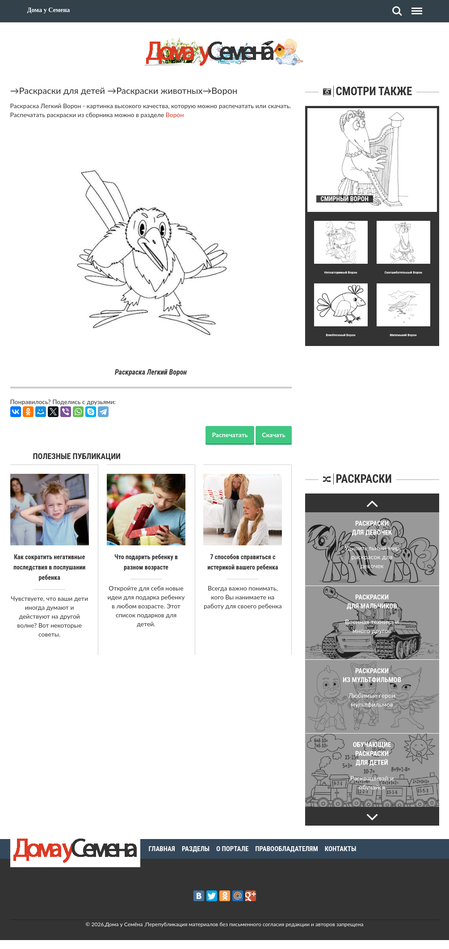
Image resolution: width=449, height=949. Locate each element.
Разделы (196, 849)
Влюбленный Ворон (340, 335)
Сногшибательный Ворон (403, 272)
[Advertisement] (372, 402)
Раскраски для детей (62, 90)
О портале (232, 849)
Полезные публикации (77, 456)
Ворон (224, 90)
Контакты (341, 849)
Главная (162, 849)
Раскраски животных (159, 90)
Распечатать (230, 435)
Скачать (273, 435)
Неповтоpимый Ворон (340, 272)
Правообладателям (286, 849)
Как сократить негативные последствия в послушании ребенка (49, 566)
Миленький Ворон (403, 335)
